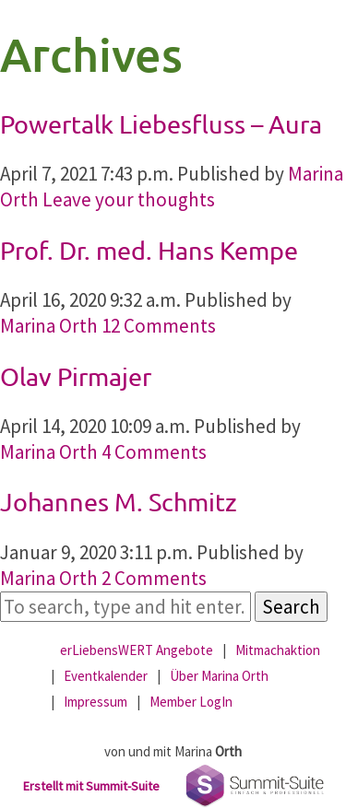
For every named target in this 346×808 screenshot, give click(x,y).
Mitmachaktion (277, 650)
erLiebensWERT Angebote (136, 650)
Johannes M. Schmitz (118, 501)
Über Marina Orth (219, 676)
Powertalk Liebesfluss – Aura (161, 124)
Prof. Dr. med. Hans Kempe (149, 250)
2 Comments (154, 578)
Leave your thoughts (128, 199)
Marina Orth (49, 325)
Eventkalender (106, 676)
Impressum (95, 701)
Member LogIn (191, 701)
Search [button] (291, 606)
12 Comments (158, 325)
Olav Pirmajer (75, 376)
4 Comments (154, 451)
